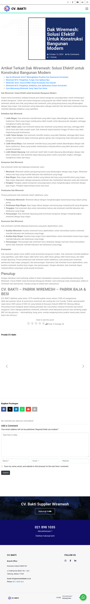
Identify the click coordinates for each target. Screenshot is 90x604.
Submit (6, 473)
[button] (7, 366)
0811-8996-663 (18, 582)
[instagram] (87, 2)
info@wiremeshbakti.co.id (21, 579)
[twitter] (68, 2)
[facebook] (73, 2)
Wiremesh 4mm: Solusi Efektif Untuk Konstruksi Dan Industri (31, 83)
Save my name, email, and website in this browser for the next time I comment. (36, 466)
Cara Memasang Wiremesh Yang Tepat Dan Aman (26, 88)
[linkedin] (82, 2)
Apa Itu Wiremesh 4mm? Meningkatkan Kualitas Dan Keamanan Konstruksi (37, 77)
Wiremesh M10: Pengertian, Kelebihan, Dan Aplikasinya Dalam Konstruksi (36, 85)
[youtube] (78, 2)
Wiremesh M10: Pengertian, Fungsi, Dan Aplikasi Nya (28, 80)
